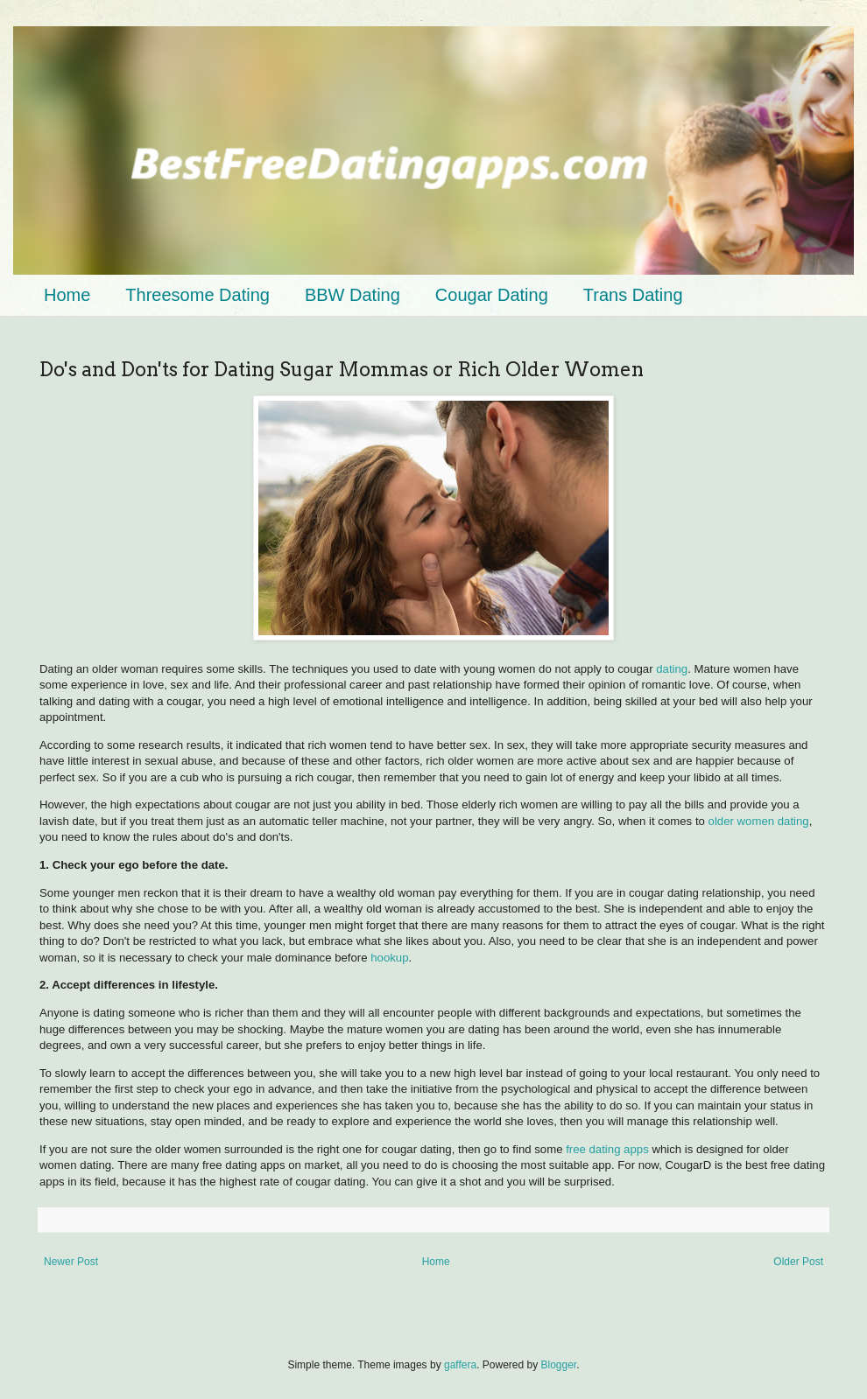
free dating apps (607, 1149)
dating (671, 668)
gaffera (460, 1365)
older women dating (758, 821)
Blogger (559, 1365)
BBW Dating (352, 294)
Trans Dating (633, 294)
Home (67, 294)
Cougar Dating (491, 294)
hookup (389, 957)
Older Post (798, 1262)
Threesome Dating (197, 294)
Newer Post (71, 1262)
